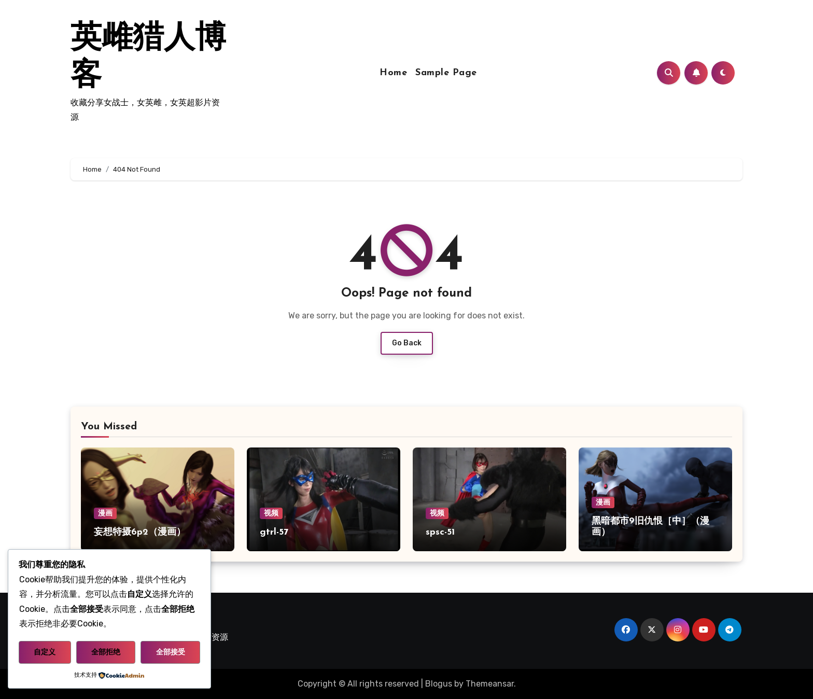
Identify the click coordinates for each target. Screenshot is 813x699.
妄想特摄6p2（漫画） (140, 532)
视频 (271, 513)
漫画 (105, 513)
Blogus (438, 684)
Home (393, 73)
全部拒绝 (105, 652)
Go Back (407, 343)
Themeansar (490, 684)
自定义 (44, 652)
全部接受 (170, 652)
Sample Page (446, 73)
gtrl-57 (274, 532)
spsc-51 (440, 532)
